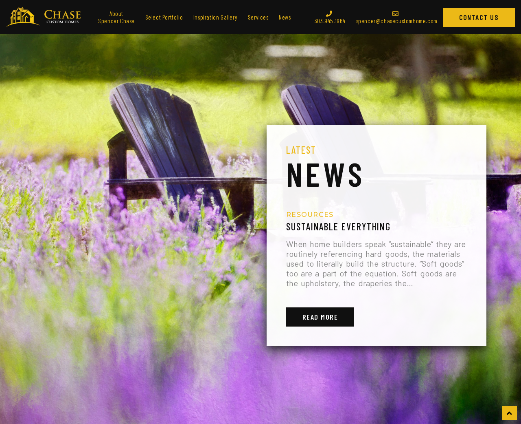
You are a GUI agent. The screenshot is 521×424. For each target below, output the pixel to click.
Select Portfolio (164, 17)
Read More (320, 316)
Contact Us (479, 17)
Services (258, 17)
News (285, 17)
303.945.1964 (330, 17)
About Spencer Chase (116, 17)
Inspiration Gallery (215, 17)
